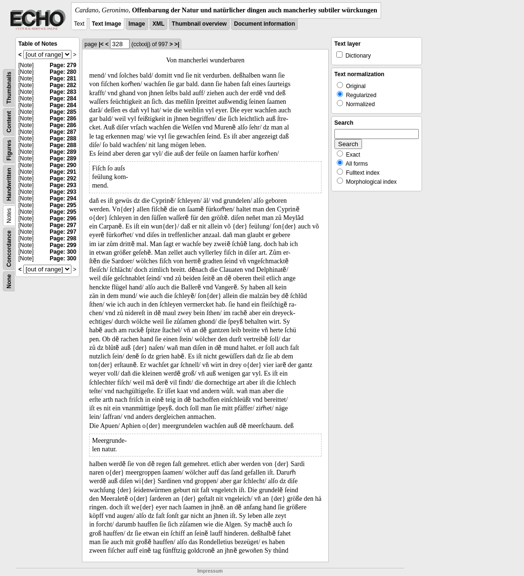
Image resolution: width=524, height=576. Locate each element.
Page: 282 (63, 85)
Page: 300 (63, 251)
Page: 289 (63, 152)
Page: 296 (63, 218)
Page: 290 (63, 165)
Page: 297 (63, 225)
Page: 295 (63, 205)
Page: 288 (63, 138)
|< (101, 44)
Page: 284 (63, 98)
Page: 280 (63, 72)
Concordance (9, 248)
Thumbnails (9, 88)
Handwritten (9, 184)
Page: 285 (63, 112)
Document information (264, 23)
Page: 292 (63, 178)
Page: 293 (63, 185)
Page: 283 (63, 92)
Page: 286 (63, 118)
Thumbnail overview (199, 23)
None (9, 281)
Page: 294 (63, 198)
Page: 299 (63, 245)
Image (137, 23)
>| (176, 44)
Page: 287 (63, 132)
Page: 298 (63, 238)
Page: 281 (63, 78)
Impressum (209, 571)
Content (9, 121)
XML (158, 23)
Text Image (106, 23)
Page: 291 (63, 172)
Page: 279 (63, 65)
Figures (9, 150)
